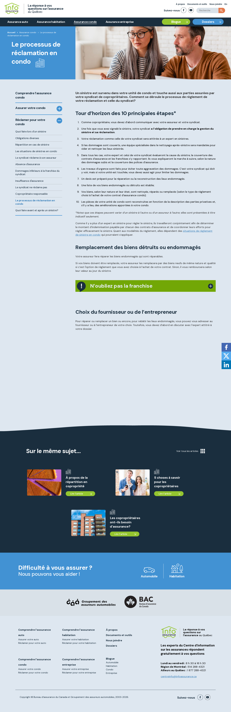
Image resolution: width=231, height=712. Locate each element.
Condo (109, 669)
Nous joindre (215, 4)
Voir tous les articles (190, 451)
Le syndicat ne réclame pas (31, 187)
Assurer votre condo (30, 108)
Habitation (176, 576)
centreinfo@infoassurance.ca (179, 676)
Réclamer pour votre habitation (79, 643)
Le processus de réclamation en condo (35, 202)
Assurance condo (85, 22)
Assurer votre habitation (75, 639)
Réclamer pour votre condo (30, 122)
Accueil (11, 32)
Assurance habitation (51, 22)
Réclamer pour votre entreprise (79, 672)
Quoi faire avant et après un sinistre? (36, 210)
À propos (180, 4)
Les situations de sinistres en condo (36, 151)
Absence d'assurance (27, 164)
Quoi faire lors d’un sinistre (30, 131)
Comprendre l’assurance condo (33, 95)
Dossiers (208, 22)
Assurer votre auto (28, 639)
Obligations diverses (27, 138)
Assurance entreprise (120, 22)
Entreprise (111, 673)
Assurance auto (17, 22)
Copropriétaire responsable (31, 194)
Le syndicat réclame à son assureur (35, 158)
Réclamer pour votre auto (32, 643)
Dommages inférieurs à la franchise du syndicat (37, 172)
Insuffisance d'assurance (29, 181)
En (226, 4)
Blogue (176, 22)
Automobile (149, 576)
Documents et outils (197, 4)
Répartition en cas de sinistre (32, 144)
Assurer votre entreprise (75, 669)
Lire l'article (76, 493)
